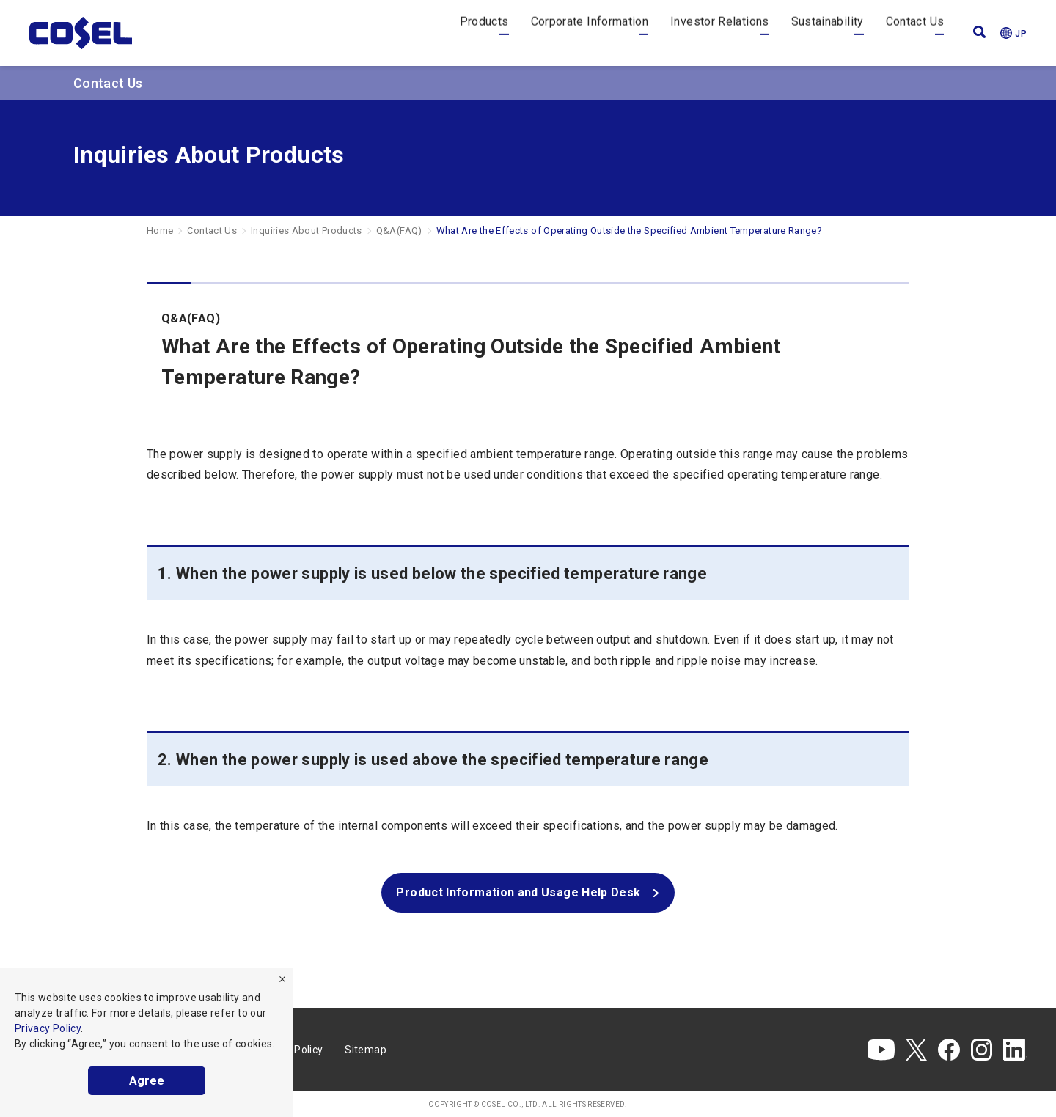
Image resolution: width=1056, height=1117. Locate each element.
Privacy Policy (48, 1028)
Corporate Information (590, 33)
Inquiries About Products (306, 230)
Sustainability (827, 33)
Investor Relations (719, 33)
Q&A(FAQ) (399, 230)
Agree (146, 1081)
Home (160, 230)
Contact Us (915, 33)
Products (484, 33)
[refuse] (282, 979)
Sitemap (365, 1049)
